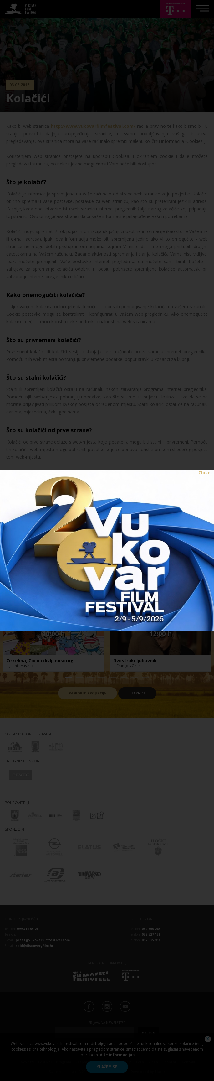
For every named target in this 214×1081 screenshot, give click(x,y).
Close (204, 473)
